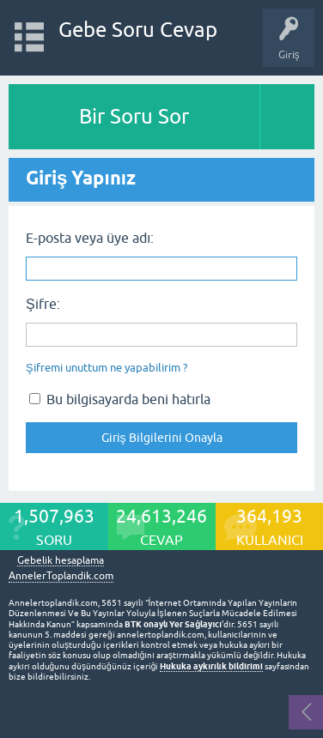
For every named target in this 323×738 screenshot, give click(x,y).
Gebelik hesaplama (60, 560)
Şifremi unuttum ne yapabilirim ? (106, 367)
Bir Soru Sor (134, 116)
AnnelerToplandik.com (61, 576)
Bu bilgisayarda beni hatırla (119, 399)
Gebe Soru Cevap (137, 29)
